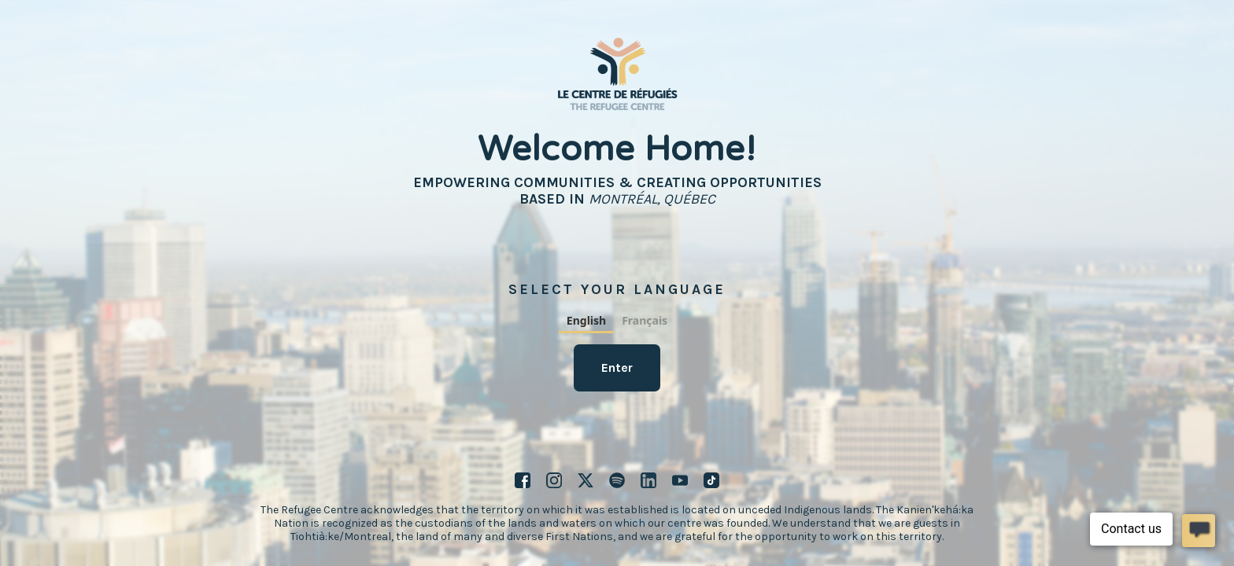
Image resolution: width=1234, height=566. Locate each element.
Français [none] (644, 320)
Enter (617, 367)
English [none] (586, 320)
